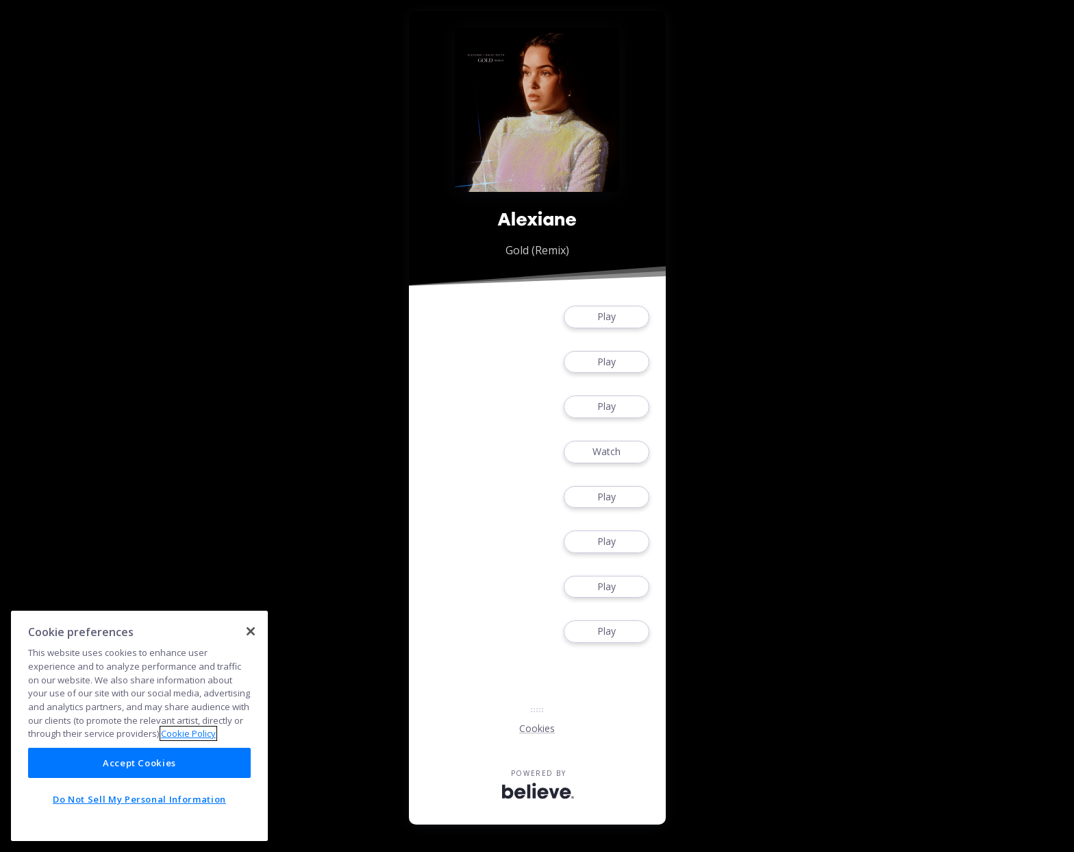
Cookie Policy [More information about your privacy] (188, 733)
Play (606, 317)
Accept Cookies (139, 763)
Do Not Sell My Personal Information (139, 799)
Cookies (537, 728)
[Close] (251, 631)
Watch (606, 452)
